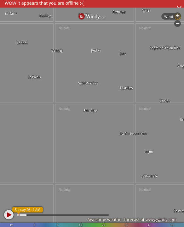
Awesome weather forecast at (132, 219)
